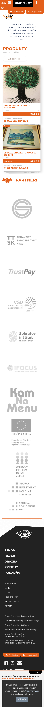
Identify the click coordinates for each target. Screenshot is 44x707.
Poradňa (12, 572)
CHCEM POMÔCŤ (23, 3)
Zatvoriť (35, 672)
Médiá (7, 588)
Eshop (10, 550)
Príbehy (11, 567)
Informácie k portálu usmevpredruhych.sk (15, 635)
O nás (7, 592)
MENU (3, 3)
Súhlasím (22, 699)
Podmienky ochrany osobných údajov (22, 621)
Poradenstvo (11, 583)
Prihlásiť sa (16, 12)
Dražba (11, 561)
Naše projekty (11, 597)
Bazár (10, 556)
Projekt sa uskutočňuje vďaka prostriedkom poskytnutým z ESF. (20, 642)
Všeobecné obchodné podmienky (20, 630)
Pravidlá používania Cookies (17, 625)
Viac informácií (32, 691)
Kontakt (8, 606)
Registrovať (35, 12)
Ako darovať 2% (12, 601)
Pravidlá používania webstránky (19, 616)
